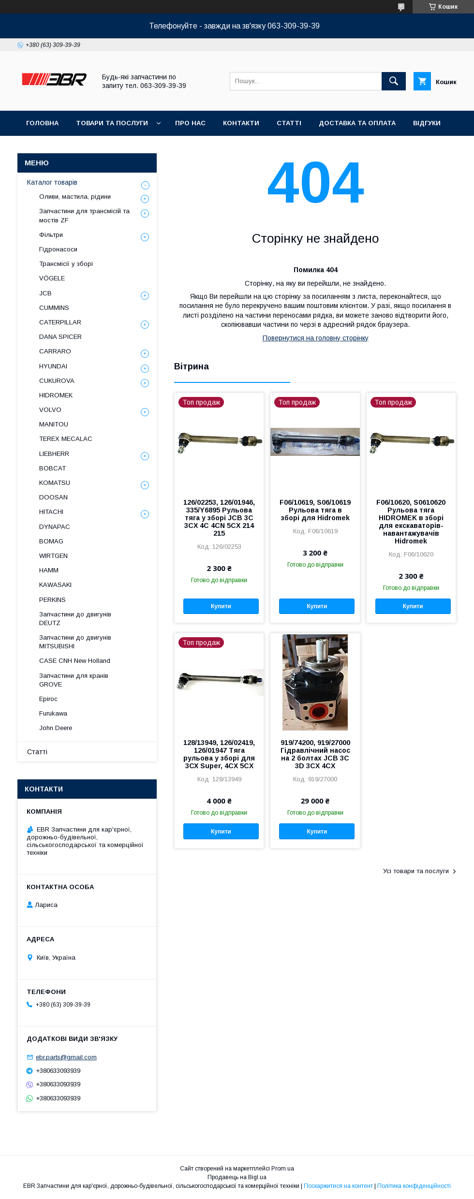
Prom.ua (282, 1168)
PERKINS (52, 599)
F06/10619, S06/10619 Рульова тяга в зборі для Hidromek (315, 510)
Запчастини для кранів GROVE (73, 680)
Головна (42, 123)
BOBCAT (52, 468)
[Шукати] (394, 81)
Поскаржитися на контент (338, 1186)
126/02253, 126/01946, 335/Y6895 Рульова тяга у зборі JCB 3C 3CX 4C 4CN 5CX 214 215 (219, 517)
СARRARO (55, 351)
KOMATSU (54, 482)
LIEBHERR (54, 453)
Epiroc (48, 698)
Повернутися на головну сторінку (316, 338)
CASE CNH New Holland (74, 660)
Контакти (241, 123)
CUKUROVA (56, 380)
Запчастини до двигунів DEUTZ (75, 619)
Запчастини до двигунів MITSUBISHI (75, 642)
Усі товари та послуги (416, 871)
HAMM (49, 570)
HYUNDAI (53, 366)
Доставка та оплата (357, 123)
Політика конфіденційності (414, 1186)
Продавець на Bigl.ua (237, 1177)
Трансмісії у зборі (66, 263)
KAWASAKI (55, 584)
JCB (45, 293)
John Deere (55, 727)
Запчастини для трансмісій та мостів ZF (84, 215)
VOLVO (50, 409)
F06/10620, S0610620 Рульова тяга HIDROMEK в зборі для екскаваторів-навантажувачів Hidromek (410, 521)
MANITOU (53, 424)
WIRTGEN (53, 555)
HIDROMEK (56, 395)
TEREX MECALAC (65, 438)
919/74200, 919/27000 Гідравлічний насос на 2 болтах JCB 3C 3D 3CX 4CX (315, 754)
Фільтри (51, 234)
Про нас (190, 123)
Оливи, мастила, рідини (75, 196)
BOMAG (51, 541)
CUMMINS (54, 307)
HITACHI (51, 511)
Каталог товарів (52, 182)
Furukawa (53, 713)
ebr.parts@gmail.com (66, 1057)
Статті (289, 123)
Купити (221, 606)
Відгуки (427, 123)
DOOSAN (53, 497)
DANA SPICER (60, 336)
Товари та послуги (112, 123)
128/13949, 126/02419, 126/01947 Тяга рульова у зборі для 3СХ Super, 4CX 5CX (219, 754)
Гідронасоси (58, 249)
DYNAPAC (54, 526)
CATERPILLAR (60, 322)
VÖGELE (52, 278)
